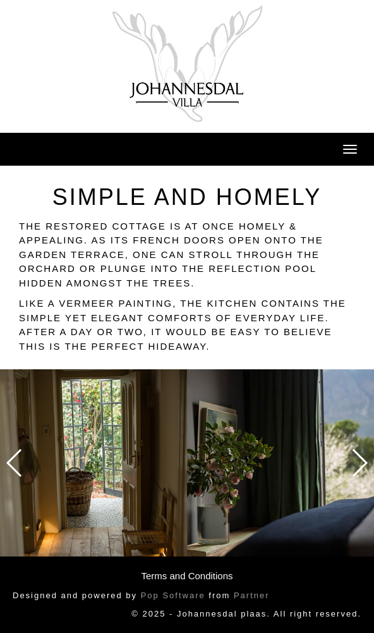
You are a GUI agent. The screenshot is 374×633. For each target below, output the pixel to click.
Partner (252, 595)
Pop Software (173, 595)
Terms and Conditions (186, 575)
